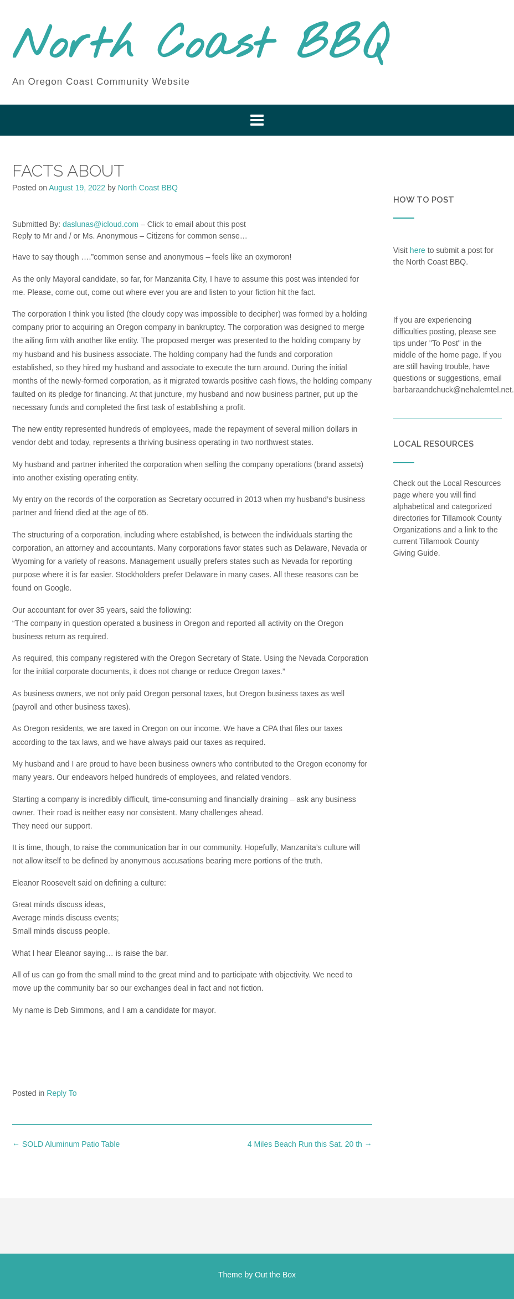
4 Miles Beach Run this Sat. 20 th (310, 1144)
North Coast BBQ (199, 46)
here (417, 250)
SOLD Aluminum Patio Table (66, 1144)
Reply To (61, 1093)
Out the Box (275, 1274)
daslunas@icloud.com (100, 224)
